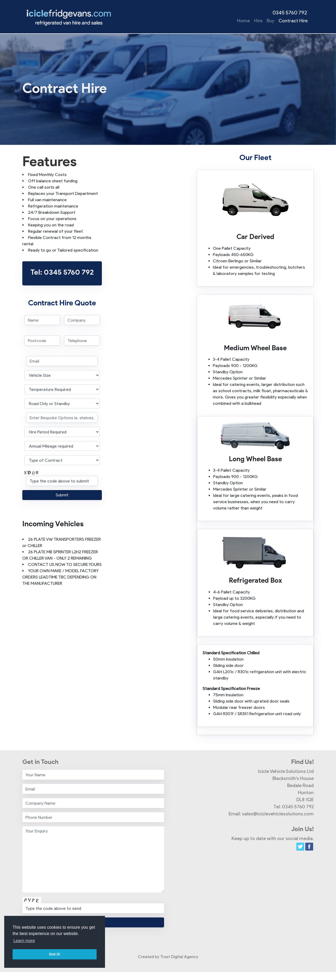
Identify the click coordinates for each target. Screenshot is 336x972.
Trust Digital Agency (179, 956)
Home (243, 21)
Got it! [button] (54, 954)
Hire (258, 21)
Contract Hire (293, 21)
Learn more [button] (24, 940)
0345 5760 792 (289, 12)
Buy (270, 21)
